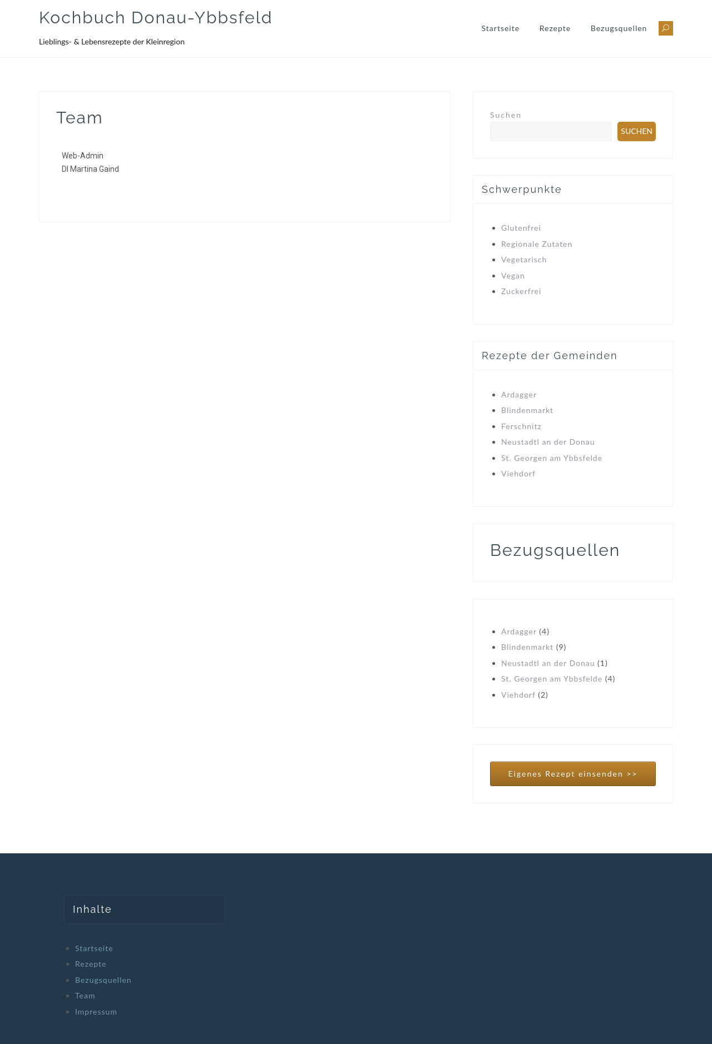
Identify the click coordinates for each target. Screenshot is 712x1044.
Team (85, 995)
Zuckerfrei (521, 291)
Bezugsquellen (619, 28)
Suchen (506, 115)
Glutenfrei (521, 227)
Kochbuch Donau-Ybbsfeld (156, 17)
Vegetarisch (524, 259)
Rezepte (555, 28)
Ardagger (519, 394)
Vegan (513, 275)
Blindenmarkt (527, 410)
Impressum (96, 1011)
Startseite (501, 28)
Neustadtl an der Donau (548, 441)
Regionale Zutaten (536, 243)
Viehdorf (518, 473)
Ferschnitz (521, 426)
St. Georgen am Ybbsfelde (551, 458)
